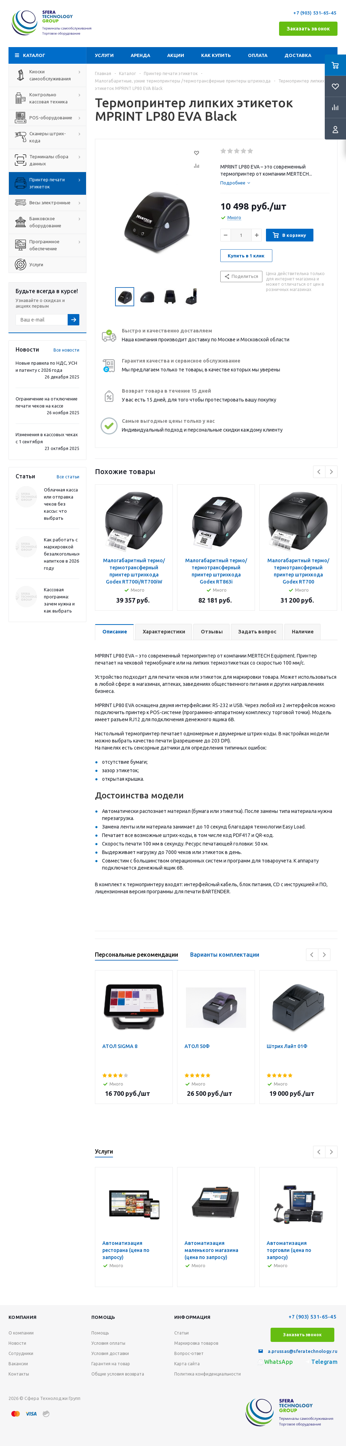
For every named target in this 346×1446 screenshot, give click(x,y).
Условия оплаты (108, 1343)
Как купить (216, 55)
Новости (17, 1343)
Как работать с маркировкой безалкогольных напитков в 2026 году (62, 553)
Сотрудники (20, 1353)
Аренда (140, 55)
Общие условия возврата (117, 1374)
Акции (175, 55)
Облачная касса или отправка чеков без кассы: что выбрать (61, 503)
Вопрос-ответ (189, 1353)
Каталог (34, 55)
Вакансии (18, 1363)
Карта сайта (187, 1363)
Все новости (66, 350)
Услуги (104, 55)
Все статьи (68, 476)
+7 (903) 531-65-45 (315, 12)
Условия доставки (110, 1353)
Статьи (181, 1333)
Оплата (257, 55)
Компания (22, 1317)
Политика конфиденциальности (207, 1374)
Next (331, 472)
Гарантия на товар (110, 1363)
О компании (21, 1333)
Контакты (18, 1374)
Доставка (297, 55)
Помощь (103, 1317)
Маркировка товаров (196, 1343)
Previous (319, 472)
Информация (192, 1317)
